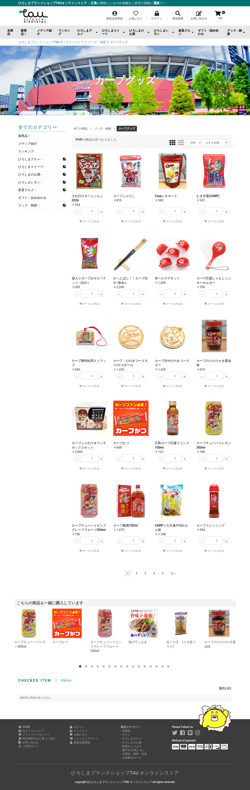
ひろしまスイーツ (113, 32)
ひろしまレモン (164, 32)
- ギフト (125, 734)
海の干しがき (137, 642)
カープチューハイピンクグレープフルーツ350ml (106, 646)
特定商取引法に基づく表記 (36, 738)
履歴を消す (225, 688)
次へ (173, 573)
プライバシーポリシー (34, 734)
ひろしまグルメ (87, 32)
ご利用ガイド (28, 746)
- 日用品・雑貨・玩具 (134, 753)
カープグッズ (127, 128)
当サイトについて (31, 730)
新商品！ (24, 32)
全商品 (10, 32)
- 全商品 (125, 730)
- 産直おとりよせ (131, 746)
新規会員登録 (80, 742)
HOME (24, 726)
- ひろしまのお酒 (131, 742)
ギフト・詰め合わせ (208, 32)
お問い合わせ (28, 742)
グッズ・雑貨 (236, 32)
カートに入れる (89, 221)
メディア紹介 (44, 32)
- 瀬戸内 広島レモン (133, 750)
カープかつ (60, 642)
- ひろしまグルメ (131, 738)
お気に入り (78, 734)
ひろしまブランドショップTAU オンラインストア (125, 773)
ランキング (64, 32)
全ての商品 (80, 128)
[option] (30, 629)
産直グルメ (185, 32)
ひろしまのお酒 (139, 32)
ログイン (77, 726)
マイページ (78, 730)
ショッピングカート (84, 738)
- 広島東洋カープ (131, 757)
